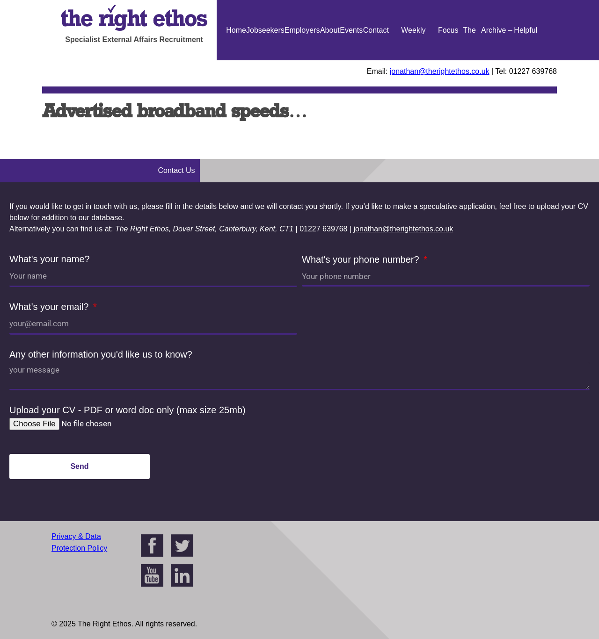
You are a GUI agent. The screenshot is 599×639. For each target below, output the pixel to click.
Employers (302, 30)
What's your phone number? (362, 259)
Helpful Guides (526, 60)
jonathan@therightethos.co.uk (439, 71)
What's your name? (49, 259)
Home (236, 30)
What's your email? (50, 307)
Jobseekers (265, 30)
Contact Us (376, 60)
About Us (330, 60)
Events (351, 30)
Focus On (448, 60)
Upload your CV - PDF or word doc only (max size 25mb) (127, 410)
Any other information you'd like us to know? (100, 354)
